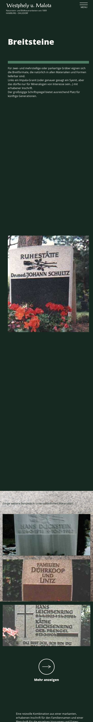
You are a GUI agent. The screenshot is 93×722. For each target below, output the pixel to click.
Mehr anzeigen (46, 670)
